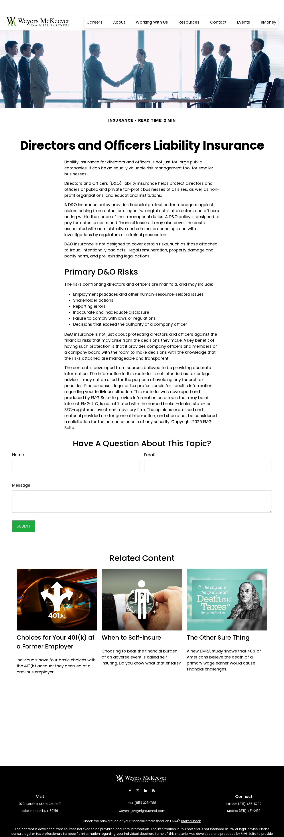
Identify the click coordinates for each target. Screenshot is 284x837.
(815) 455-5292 (249, 790)
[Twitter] (138, 777)
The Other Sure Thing (218, 624)
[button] (95, 8)
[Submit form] (23, 512)
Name (18, 441)
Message (21, 472)
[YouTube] (153, 777)
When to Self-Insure (131, 624)
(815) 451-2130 (249, 797)
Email (149, 441)
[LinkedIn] (145, 777)
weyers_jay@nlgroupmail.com (142, 797)
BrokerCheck (191, 807)
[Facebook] (130, 777)
